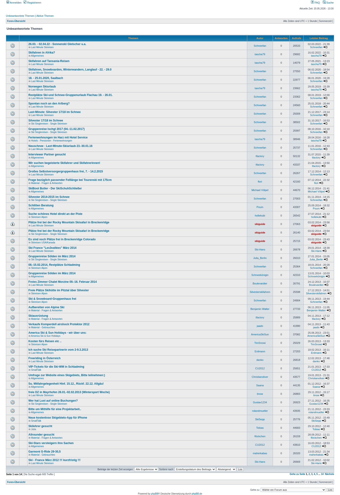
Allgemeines (37, 55)
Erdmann (260, 351)
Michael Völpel (259, 190)
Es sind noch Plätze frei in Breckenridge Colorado (62, 239)
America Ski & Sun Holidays (45, 336)
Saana (260, 385)
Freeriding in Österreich (44, 358)
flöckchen (260, 436)
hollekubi (260, 215)
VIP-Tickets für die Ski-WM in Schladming (56, 366)
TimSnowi (260, 342)
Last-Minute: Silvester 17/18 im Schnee (54, 112)
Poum (260, 207)
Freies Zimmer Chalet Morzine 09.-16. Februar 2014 (62, 281)
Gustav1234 (260, 402)
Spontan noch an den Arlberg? (49, 103)
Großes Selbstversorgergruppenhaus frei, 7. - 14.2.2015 (65, 171)
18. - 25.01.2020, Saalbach (45, 78)
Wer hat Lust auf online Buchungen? (53, 400)
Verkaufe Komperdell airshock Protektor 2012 (58, 324)
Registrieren (32, 2)
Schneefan (260, 45)
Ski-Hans (260, 249)
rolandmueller (260, 410)
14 (322, 474)
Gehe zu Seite (297, 474)
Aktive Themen (45, 15)
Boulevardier (260, 283)
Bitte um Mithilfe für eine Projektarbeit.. (54, 409)
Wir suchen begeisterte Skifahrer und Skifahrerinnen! (64, 163)
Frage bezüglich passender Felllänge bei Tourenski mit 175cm (70, 180)
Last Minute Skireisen (42, 47)
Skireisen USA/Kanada (43, 242)
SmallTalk (36, 370)
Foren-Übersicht (16, 21)
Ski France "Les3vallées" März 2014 (52, 248)
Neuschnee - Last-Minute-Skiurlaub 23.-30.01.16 (60, 146)
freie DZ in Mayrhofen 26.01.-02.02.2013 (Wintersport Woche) (69, 392)
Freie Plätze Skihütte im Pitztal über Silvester (58, 290)
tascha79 (260, 54)
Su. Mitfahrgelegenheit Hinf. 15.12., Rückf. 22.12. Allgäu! (66, 383)
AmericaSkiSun (260, 334)
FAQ (315, 2)
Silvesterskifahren (260, 292)
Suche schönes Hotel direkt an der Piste (55, 214)
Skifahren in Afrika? (41, 52)
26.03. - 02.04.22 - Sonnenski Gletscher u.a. (57, 44)
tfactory (260, 156)
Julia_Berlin (260, 258)
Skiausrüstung (38, 315)
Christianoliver (260, 376)
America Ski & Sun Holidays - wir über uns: (57, 332)
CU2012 (260, 368)
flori (260, 181)
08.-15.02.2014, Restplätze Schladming (54, 264)
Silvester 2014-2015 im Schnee (48, 197)
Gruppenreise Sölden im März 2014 (51, 256)
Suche (328, 2)
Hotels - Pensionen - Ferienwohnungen (51, 140)
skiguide (260, 224)
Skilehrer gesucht (40, 426)
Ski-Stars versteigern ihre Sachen (50, 443)
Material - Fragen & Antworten (47, 183)
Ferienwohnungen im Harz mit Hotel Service (58, 137)
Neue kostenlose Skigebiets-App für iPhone (57, 417)
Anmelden (13, 2)
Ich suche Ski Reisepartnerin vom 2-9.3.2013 (58, 349)
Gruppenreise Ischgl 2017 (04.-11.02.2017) (56, 129)
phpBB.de (197, 493)
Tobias (260, 427)
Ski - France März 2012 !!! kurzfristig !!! (54, 460)
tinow (260, 393)
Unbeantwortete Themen (20, 15)
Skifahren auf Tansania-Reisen (48, 61)
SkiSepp (260, 419)
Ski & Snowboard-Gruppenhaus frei (52, 298)
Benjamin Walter (260, 309)
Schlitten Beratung (41, 205)
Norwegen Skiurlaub (42, 86)
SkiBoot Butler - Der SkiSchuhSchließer (55, 188)
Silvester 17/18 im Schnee (45, 120)
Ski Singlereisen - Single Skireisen (49, 123)
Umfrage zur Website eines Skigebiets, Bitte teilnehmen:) (66, 375)
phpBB (154, 493)
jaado (260, 325)
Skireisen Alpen (39, 217)
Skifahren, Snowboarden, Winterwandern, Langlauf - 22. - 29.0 (69, 69)
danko (260, 359)
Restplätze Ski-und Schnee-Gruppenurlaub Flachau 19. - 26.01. (70, 95)
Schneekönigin (259, 275)
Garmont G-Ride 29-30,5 (44, 451)
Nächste (329, 474)
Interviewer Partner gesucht (47, 154)
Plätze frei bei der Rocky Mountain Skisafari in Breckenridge (68, 222)
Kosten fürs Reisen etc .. (44, 341)
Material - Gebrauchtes (43, 327)
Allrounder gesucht (41, 434)
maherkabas (260, 453)
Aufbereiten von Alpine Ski (46, 307)
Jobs (33, 429)
